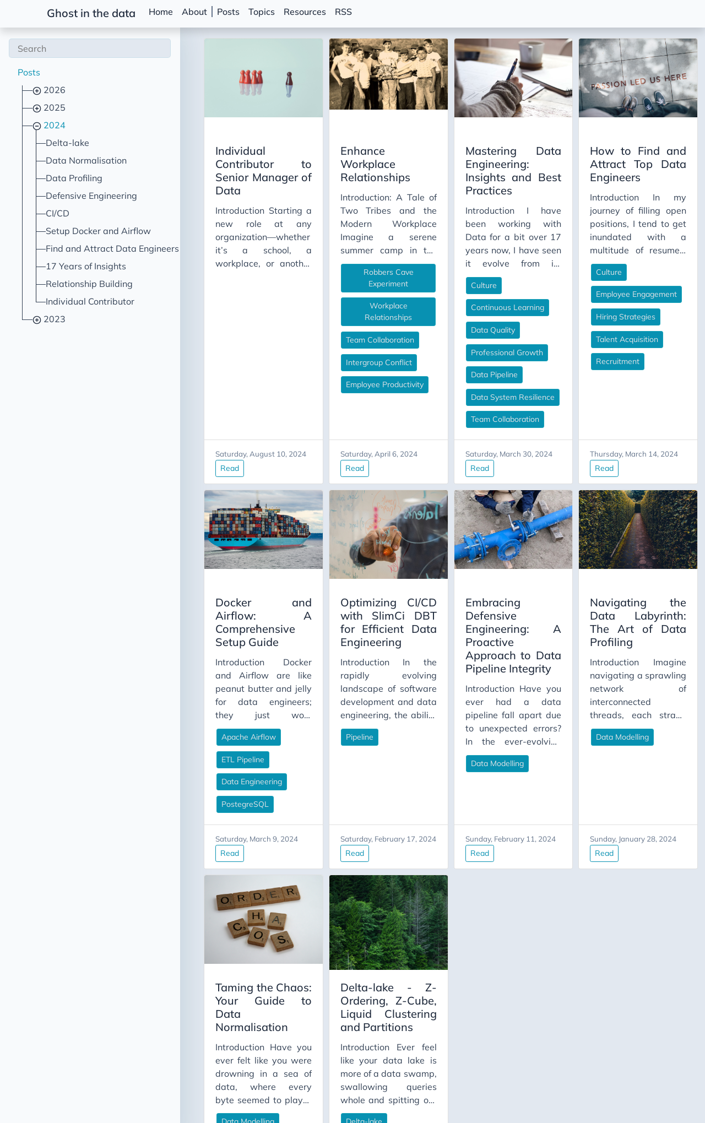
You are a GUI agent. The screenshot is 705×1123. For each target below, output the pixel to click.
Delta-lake (67, 142)
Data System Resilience (467, 384)
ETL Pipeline (152, 720)
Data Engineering (161, 742)
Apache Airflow (158, 697)
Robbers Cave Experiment (324, 259)
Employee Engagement (613, 294)
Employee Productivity (317, 348)
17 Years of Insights (86, 266)
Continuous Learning (462, 294)
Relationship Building (89, 283)
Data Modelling (452, 710)
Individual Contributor (90, 301)
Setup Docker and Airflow (98, 230)
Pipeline (292, 710)
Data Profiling (74, 177)
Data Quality (448, 317)
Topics (261, 11)
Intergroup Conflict (311, 326)
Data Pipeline (449, 361)
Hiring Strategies (603, 317)
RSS (343, 11)
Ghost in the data (91, 13)
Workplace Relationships (322, 281)
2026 (53, 89)
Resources (305, 11)
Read (138, 442)
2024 (53, 125)
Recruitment (595, 361)
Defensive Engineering (91, 195)
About (194, 11)
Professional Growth (462, 339)
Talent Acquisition (604, 339)
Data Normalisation (86, 160)
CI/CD (57, 213)
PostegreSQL (154, 764)
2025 (53, 107)
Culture (439, 272)
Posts (228, 11)
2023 (53, 318)
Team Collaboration (312, 303)
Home (161, 11)
